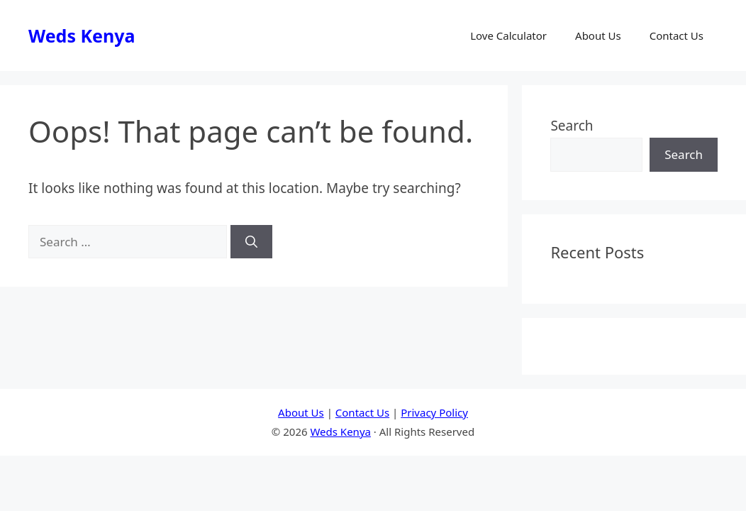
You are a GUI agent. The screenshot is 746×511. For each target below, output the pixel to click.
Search (571, 125)
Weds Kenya (81, 35)
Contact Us (676, 35)
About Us (598, 35)
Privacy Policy (434, 412)
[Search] (251, 242)
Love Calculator (508, 35)
